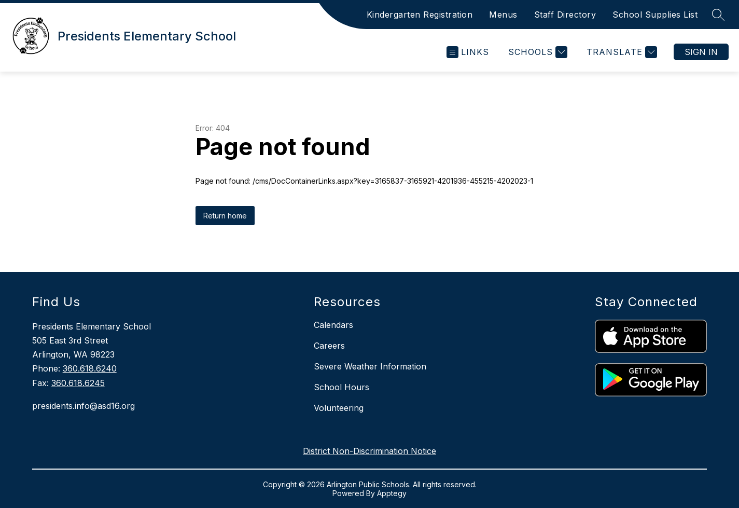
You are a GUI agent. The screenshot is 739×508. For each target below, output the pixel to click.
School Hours (341, 387)
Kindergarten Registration (420, 14)
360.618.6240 (90, 368)
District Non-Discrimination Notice (369, 451)
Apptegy (392, 493)
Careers (329, 345)
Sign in (701, 52)
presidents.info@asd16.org (83, 406)
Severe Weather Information (370, 366)
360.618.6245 (78, 383)
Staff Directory (565, 14)
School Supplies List (655, 14)
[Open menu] (468, 52)
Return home (225, 215)
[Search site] (718, 14)
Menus (503, 14)
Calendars (333, 325)
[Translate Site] (620, 52)
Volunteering (339, 408)
